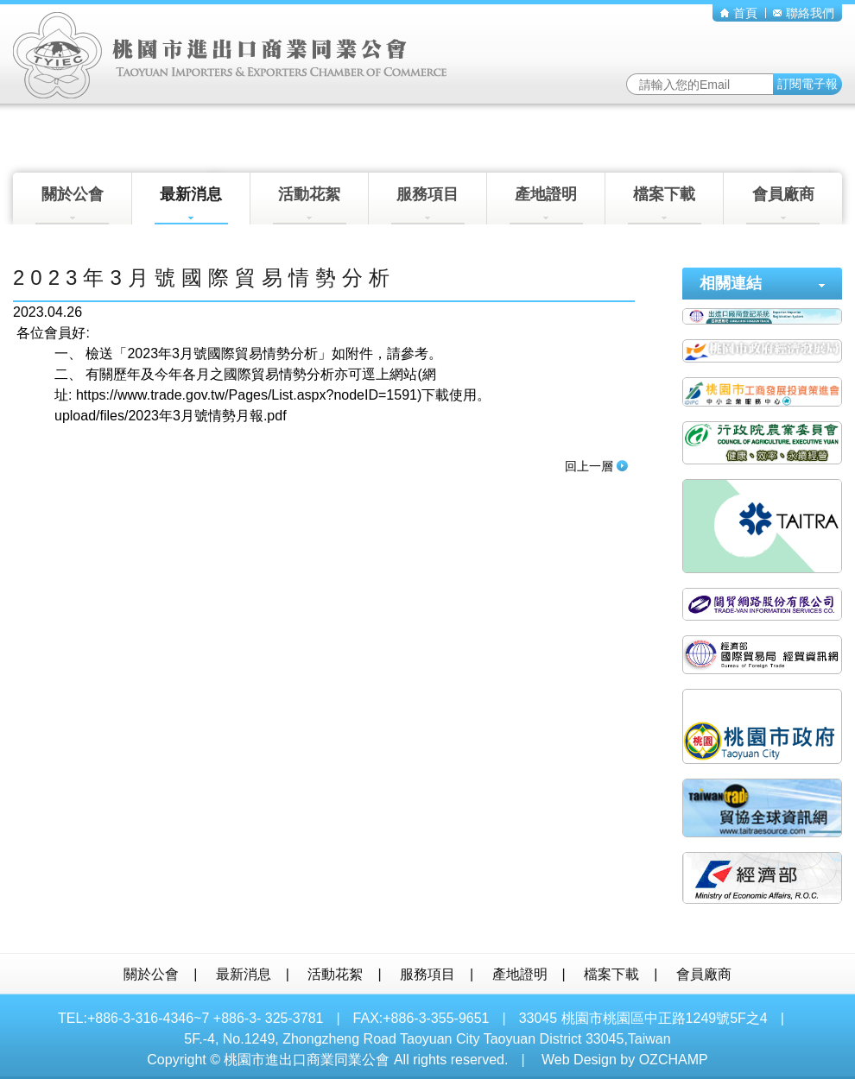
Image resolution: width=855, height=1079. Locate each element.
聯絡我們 (803, 13)
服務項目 (428, 205)
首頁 (738, 13)
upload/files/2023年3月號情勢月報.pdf (170, 415)
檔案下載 (664, 205)
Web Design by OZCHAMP (625, 1059)
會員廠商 (783, 205)
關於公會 (72, 205)
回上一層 (596, 466)
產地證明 (546, 205)
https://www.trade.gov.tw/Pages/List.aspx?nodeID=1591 (246, 395)
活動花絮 (309, 205)
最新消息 (191, 205)
